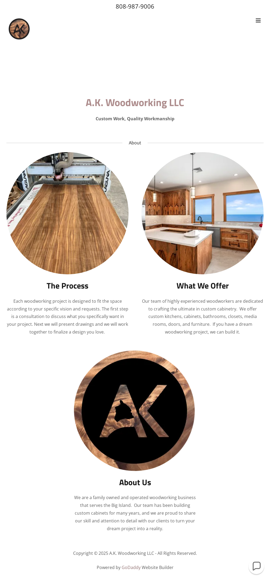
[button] (258, 20)
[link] (19, 20)
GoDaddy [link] (131, 567)
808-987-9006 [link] (135, 6)
